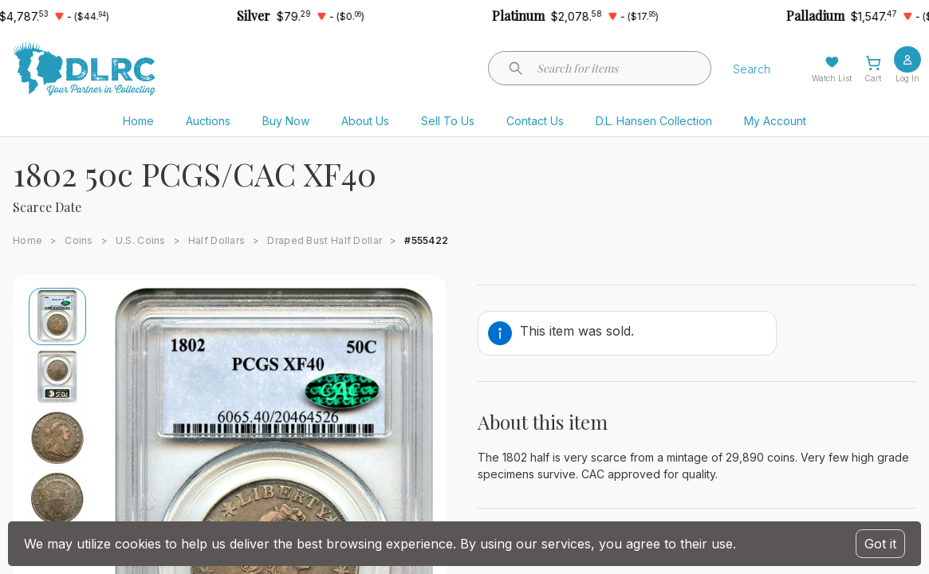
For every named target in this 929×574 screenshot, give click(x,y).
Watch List (832, 78)
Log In (907, 78)
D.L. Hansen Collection (654, 121)
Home (138, 121)
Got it (880, 544)
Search (751, 69)
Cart (872, 78)
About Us (365, 121)
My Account (775, 121)
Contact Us (535, 121)
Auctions (208, 121)
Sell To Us (447, 121)
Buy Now (285, 121)
